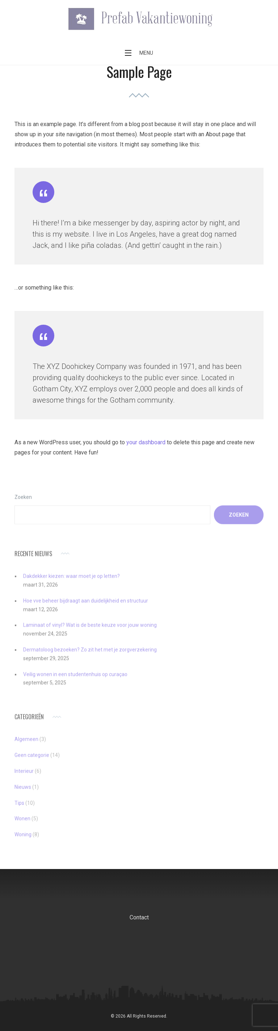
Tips (19, 808)
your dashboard (145, 442)
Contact (139, 917)
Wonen (22, 824)
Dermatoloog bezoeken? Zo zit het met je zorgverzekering (90, 655)
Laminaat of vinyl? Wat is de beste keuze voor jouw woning (90, 630)
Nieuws (22, 792)
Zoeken (23, 502)
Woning (22, 840)
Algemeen (26, 745)
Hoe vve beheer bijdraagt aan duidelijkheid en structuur (85, 606)
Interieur (24, 776)
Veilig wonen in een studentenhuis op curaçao (75, 679)
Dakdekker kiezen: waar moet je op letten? (71, 581)
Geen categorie (31, 761)
